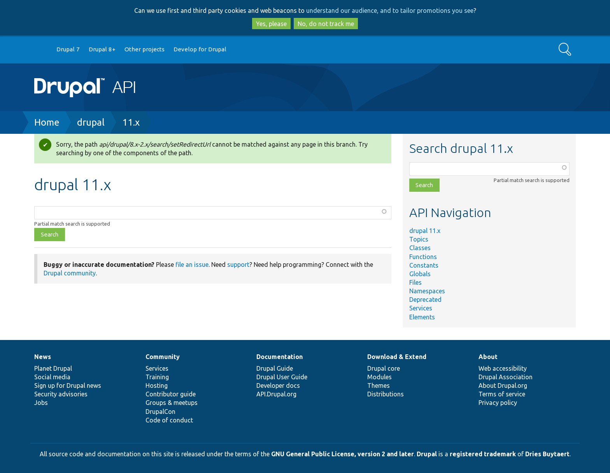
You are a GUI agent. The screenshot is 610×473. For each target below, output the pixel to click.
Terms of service (502, 394)
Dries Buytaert (547, 453)
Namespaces (427, 290)
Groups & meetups (171, 402)
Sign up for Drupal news (67, 385)
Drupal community (70, 273)
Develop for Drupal (200, 49)
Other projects (144, 49)
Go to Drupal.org (41, 49)
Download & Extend (396, 356)
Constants (423, 265)
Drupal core (383, 368)
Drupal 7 (68, 49)
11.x (131, 122)
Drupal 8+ (102, 49)
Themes (378, 385)
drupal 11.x (424, 230)
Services (420, 308)
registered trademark (483, 453)
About (488, 356)
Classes (420, 247)
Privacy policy (498, 402)
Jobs (41, 402)
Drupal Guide (274, 368)
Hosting (156, 385)
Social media (52, 376)
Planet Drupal (53, 368)
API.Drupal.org (276, 394)
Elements (422, 317)
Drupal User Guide (281, 376)
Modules (379, 376)
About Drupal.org (503, 385)
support (238, 264)
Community (162, 356)
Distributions (385, 394)
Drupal (427, 453)
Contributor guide (170, 394)
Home (47, 122)
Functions (423, 256)
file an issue (192, 264)
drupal (91, 122)
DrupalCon (160, 411)
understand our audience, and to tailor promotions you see (389, 10)
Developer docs (278, 385)
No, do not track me (326, 23)
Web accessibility (503, 368)
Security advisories (61, 394)
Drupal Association (506, 376)
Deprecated (425, 299)
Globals (420, 273)
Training (157, 376)
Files (415, 282)
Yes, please (271, 23)
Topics (418, 239)
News (42, 356)
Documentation (279, 356)
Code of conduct (169, 420)
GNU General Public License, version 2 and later (342, 453)
